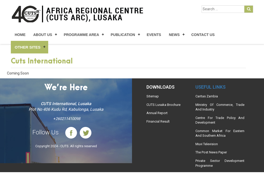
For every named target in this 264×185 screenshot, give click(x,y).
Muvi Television (206, 144)
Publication (123, 35)
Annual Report (157, 113)
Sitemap (152, 96)
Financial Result (158, 121)
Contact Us (203, 35)
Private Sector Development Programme (219, 163)
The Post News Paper (211, 152)
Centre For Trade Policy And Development (219, 120)
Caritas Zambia (206, 96)
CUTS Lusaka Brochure (163, 105)
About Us (42, 35)
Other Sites (27, 47)
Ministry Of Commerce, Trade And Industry (219, 107)
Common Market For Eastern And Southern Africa (219, 133)
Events (154, 35)
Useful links (210, 87)
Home (20, 35)
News (174, 35)
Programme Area (81, 35)
